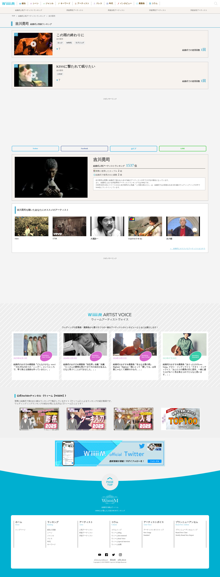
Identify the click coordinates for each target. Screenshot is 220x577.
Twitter (35, 149)
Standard (147, 535)
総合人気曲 (51, 530)
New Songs (147, 533)
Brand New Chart (181, 533)
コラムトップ (116, 530)
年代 (49, 541)
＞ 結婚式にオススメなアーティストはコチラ (187, 249)
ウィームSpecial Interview (120, 541)
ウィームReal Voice (118, 539)
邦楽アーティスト (86, 533)
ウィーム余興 (116, 544)
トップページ (20, 530)
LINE (183, 149)
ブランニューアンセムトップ (186, 530)
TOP (13, 16)
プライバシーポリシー (101, 559)
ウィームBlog (116, 533)
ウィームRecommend (119, 536)
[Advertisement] (110, 121)
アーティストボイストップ (154, 530)
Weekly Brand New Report (185, 535)
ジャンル (50, 536)
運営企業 (113, 559)
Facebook (84, 149)
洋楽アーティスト (86, 536)
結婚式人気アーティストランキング (31, 16)
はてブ (133, 149)
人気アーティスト (86, 530)
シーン (49, 533)
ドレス (49, 539)
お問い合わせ (122, 559)
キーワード (51, 544)
